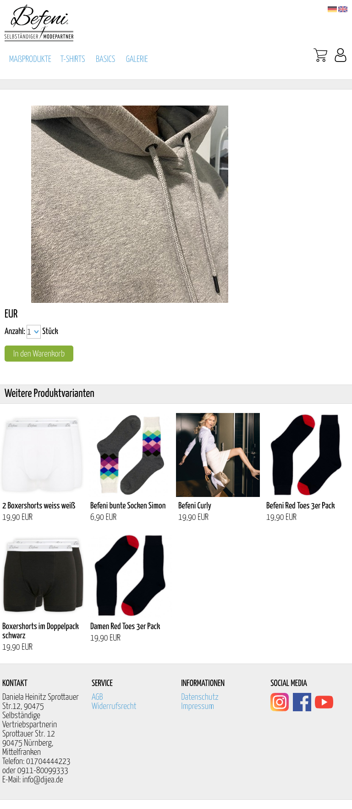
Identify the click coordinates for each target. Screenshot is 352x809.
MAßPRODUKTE (30, 59)
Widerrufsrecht (114, 706)
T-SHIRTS (72, 59)
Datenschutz (200, 697)
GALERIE (137, 59)
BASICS (105, 59)
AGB (97, 697)
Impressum (197, 706)
